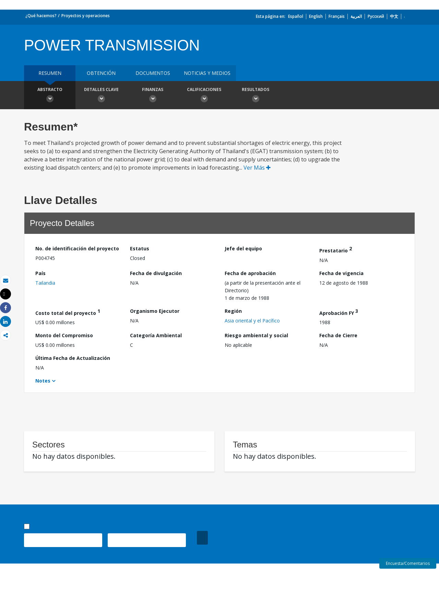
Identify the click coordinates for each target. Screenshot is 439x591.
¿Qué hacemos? (41, 16)
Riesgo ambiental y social (256, 335)
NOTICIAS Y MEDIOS (207, 73)
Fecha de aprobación (250, 273)
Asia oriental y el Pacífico (252, 320)
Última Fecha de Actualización (72, 358)
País (40, 273)
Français (337, 16)
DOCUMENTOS (152, 73)
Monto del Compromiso (64, 335)
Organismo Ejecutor (154, 311)
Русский (376, 16)
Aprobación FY (338, 312)
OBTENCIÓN (101, 73)
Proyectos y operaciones (85, 16)
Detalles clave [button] (101, 96)
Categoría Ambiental (156, 335)
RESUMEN (49, 73)
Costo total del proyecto (67, 312)
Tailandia (45, 283)
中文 (394, 16)
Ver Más (257, 167)
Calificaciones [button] (204, 96)
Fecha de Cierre (338, 335)
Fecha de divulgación (156, 273)
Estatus (139, 248)
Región (233, 311)
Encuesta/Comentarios (408, 563)
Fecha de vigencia (341, 273)
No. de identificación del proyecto (77, 248)
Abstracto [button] (49, 96)
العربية (356, 16)
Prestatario (335, 249)
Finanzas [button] (152, 96)
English (316, 16)
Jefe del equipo (243, 248)
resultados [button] (255, 96)
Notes (42, 380)
